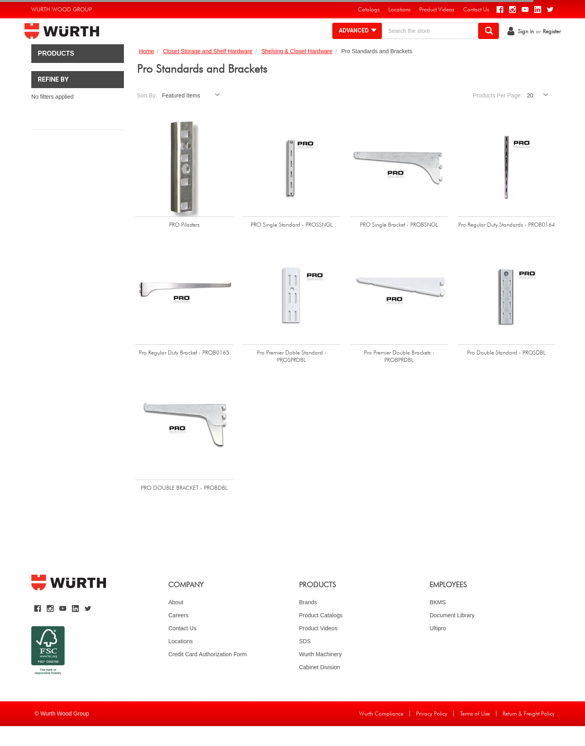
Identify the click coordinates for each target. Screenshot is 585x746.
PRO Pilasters (184, 244)
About (175, 622)
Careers (178, 635)
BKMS (437, 622)
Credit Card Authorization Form (207, 674)
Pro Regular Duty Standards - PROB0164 (506, 244)
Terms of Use (475, 733)
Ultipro (437, 648)
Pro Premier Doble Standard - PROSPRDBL (292, 376)
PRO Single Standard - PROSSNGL (292, 244)
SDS (305, 661)
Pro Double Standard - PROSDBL (506, 372)
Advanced (351, 40)
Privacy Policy (431, 733)
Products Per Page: (497, 115)
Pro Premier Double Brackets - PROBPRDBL (399, 376)
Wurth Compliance (381, 733)
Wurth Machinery (320, 674)
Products (56, 73)
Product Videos (318, 648)
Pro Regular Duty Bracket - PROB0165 (184, 372)
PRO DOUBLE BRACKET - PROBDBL (184, 507)
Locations (180, 661)
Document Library (451, 635)
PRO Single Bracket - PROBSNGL (399, 244)
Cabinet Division (319, 687)
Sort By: (147, 115)
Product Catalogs (320, 635)
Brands (308, 622)
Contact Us (182, 648)
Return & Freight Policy (529, 733)
